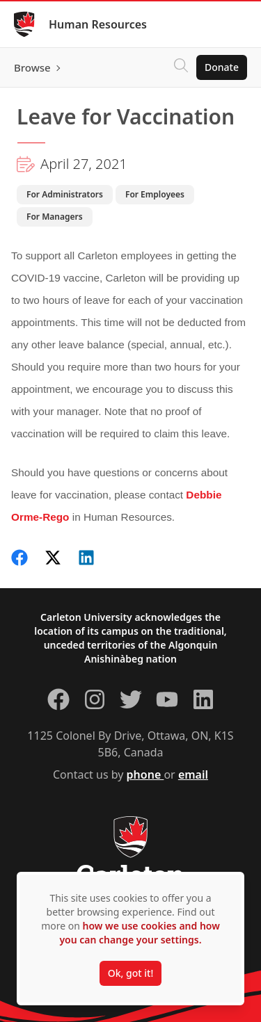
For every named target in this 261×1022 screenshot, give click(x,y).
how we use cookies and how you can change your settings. (139, 932)
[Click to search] (181, 67)
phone (145, 774)
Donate (222, 67)
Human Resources (98, 24)
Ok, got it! (130, 973)
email (193, 774)
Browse (32, 67)
